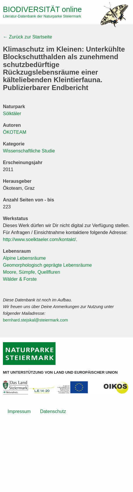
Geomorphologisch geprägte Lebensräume (47, 265)
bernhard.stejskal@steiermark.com (35, 320)
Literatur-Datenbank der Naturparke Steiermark (42, 16)
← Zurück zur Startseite (27, 36)
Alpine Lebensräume (24, 258)
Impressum (19, 411)
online (42, 9)
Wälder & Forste (20, 279)
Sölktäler (12, 113)
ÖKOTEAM (14, 132)
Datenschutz (53, 411)
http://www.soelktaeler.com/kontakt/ (39, 239)
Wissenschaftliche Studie (29, 150)
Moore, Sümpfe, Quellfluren (31, 272)
